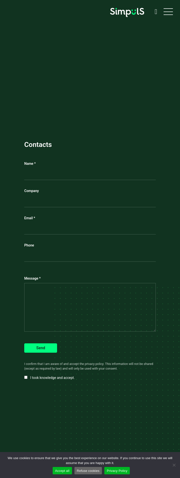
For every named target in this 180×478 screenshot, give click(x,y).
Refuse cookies (88, 471)
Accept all (62, 471)
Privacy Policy (117, 471)
